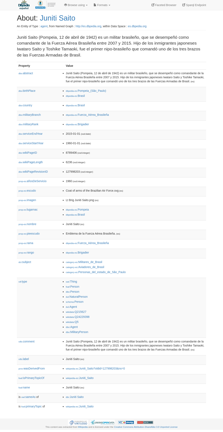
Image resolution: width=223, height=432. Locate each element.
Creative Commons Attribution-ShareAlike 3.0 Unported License (146, 427)
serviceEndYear (30, 133)
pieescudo (29, 233)
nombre (27, 224)
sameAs (28, 397)
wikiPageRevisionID (33, 171)
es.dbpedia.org (137, 26)
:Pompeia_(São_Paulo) (86, 90)
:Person (72, 286)
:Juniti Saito (75, 397)
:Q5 (72, 321)
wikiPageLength (31, 162)
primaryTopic (31, 406)
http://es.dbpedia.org (88, 26)
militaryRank (28, 124)
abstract (26, 73)
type (23, 281)
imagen (27, 200)
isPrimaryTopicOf (31, 378)
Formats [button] (102, 5)
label (24, 359)
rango (26, 252)
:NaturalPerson (77, 296)
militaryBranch (30, 114)
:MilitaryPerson (77, 332)
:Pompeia (77, 209)
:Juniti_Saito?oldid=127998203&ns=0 (95, 368)
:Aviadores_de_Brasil (85, 267)
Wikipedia (83, 427)
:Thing (71, 281)
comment (26, 341)
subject (25, 262)
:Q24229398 (78, 316)
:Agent (71, 306)
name (24, 387)
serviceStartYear (31, 143)
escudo (27, 190)
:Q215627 (76, 311)
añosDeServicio (32, 181)
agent (43, 26)
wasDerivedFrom (32, 368)
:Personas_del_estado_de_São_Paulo (96, 272)
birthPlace (27, 90)
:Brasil (75, 95)
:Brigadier (77, 124)
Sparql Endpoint (194, 5)
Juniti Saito (57, 18)
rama (26, 243)
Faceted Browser (164, 5)
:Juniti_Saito (80, 378)
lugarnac (28, 209)
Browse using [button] (76, 5)
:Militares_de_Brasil (84, 262)
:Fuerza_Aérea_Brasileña (87, 114)
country (25, 105)
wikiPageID (28, 152)
